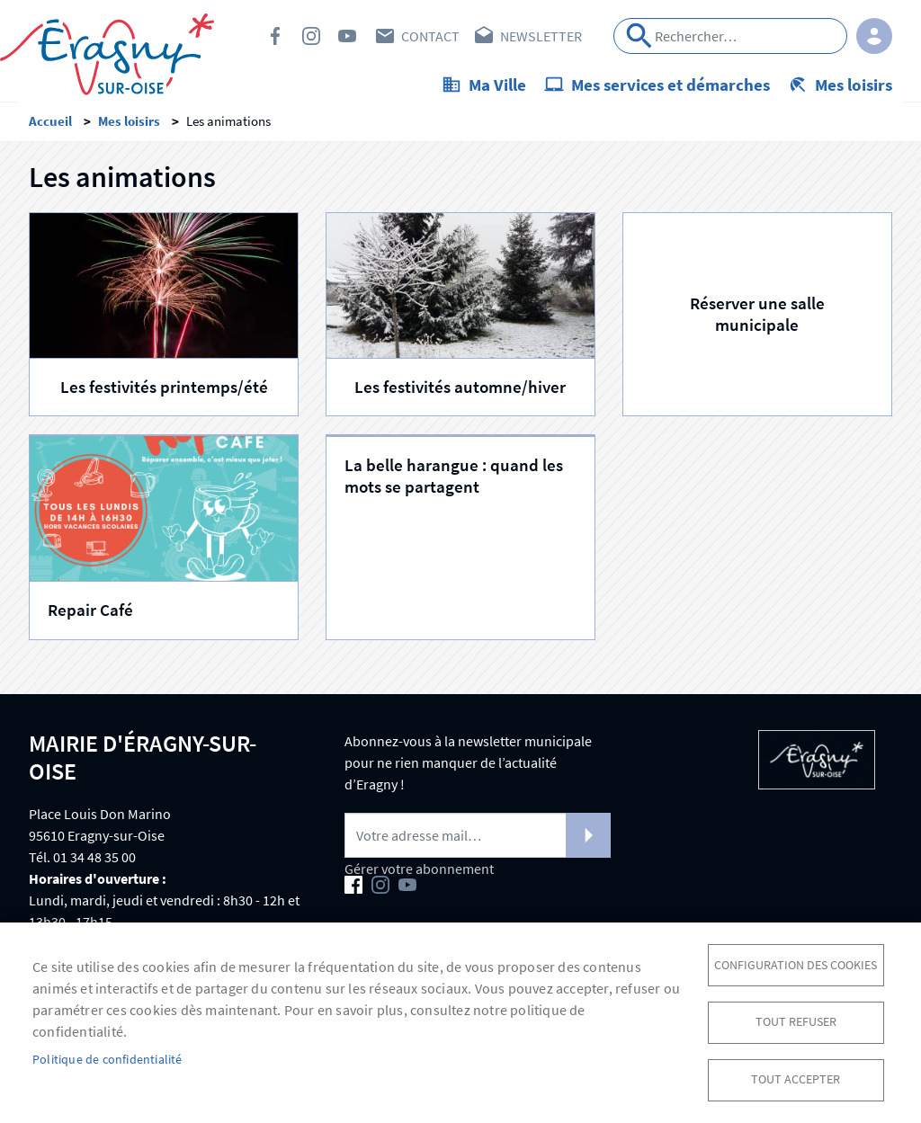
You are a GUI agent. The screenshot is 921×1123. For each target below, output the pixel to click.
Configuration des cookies (795, 961)
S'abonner (588, 840)
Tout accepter (795, 1078)
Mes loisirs (853, 84)
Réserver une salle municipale (757, 319)
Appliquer (639, 36)
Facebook (275, 36)
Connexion (874, 36)
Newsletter (541, 36)
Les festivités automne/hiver (460, 392)
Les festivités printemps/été (164, 392)
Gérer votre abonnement (419, 874)
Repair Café (90, 615)
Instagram (311, 36)
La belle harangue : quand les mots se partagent (453, 481)
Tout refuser (796, 1020)
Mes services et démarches (670, 84)
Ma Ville (497, 84)
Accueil (50, 126)
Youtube (347, 36)
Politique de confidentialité (107, 1057)
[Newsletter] (477, 840)
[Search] (730, 36)
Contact (430, 36)
